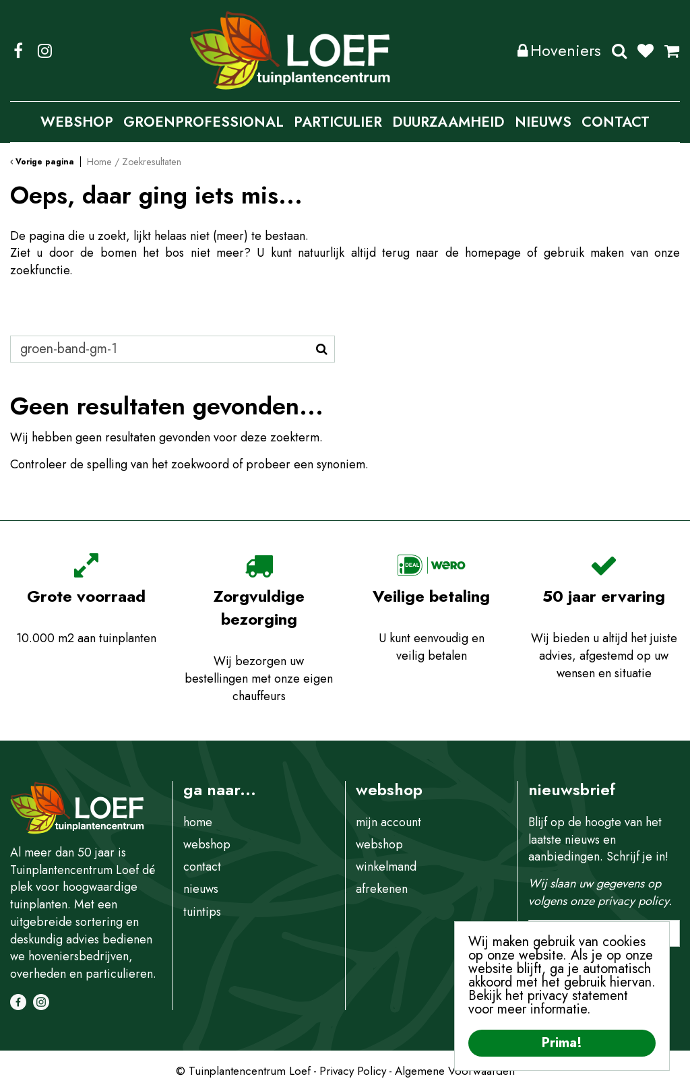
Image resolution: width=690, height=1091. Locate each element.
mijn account (388, 822)
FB (18, 50)
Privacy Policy (352, 1071)
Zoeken (619, 50)
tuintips (202, 912)
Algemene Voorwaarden (455, 1071)
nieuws (200, 889)
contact (202, 866)
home (197, 822)
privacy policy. (635, 901)
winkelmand (386, 866)
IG (44, 50)
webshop (206, 844)
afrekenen (382, 889)
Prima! (562, 1043)
